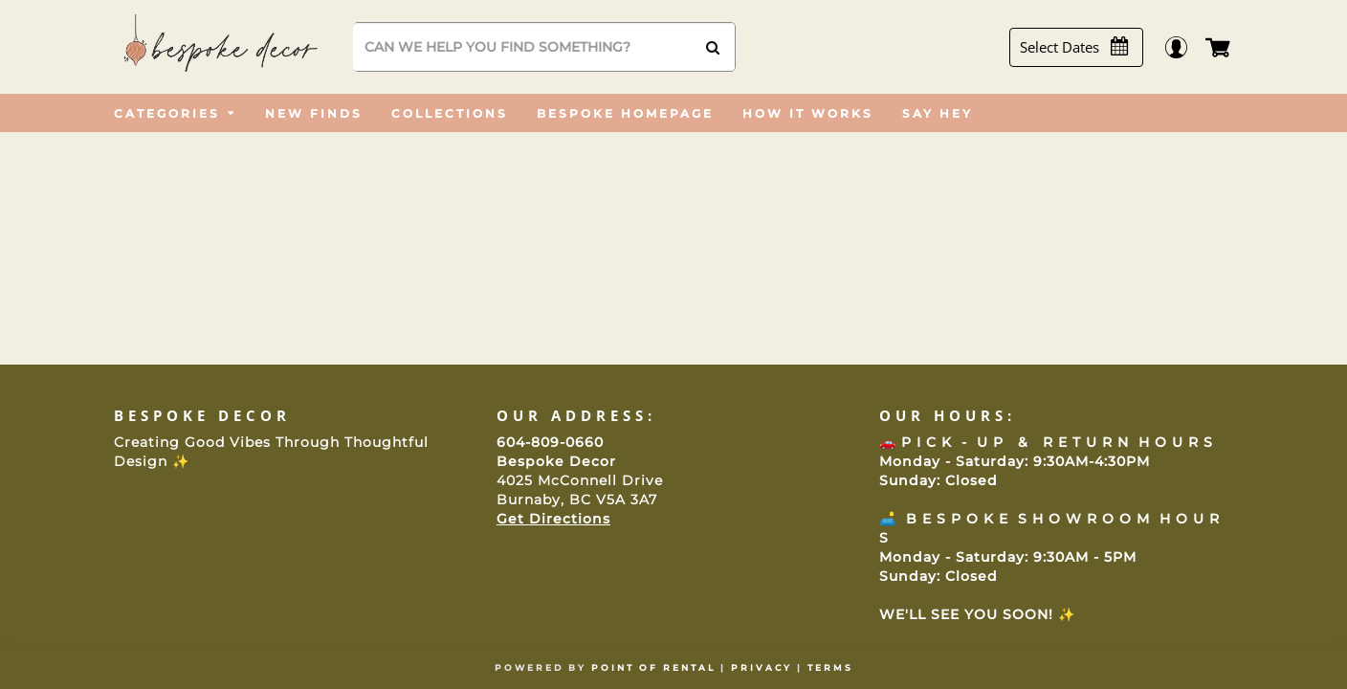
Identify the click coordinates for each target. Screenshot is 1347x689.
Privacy (761, 667)
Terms (830, 667)
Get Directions (553, 518)
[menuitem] (175, 113)
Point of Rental (653, 667)
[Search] (544, 47)
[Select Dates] (1084, 47)
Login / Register (1186, 47)
